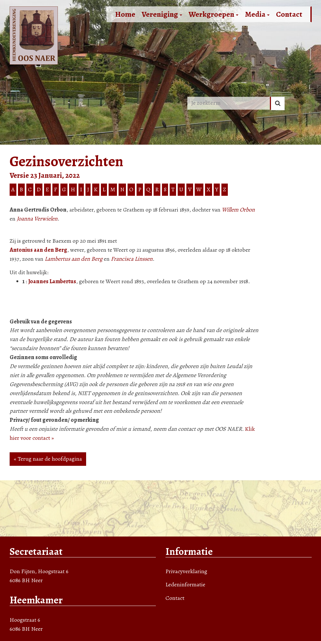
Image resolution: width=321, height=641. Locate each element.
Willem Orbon (238, 209)
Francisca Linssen (132, 259)
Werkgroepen (213, 14)
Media (257, 14)
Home (125, 14)
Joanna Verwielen (37, 218)
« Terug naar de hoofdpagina (48, 459)
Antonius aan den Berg (38, 250)
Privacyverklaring (186, 571)
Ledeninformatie (185, 584)
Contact (289, 14)
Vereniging (162, 14)
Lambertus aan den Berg (74, 259)
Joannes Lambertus (52, 281)
